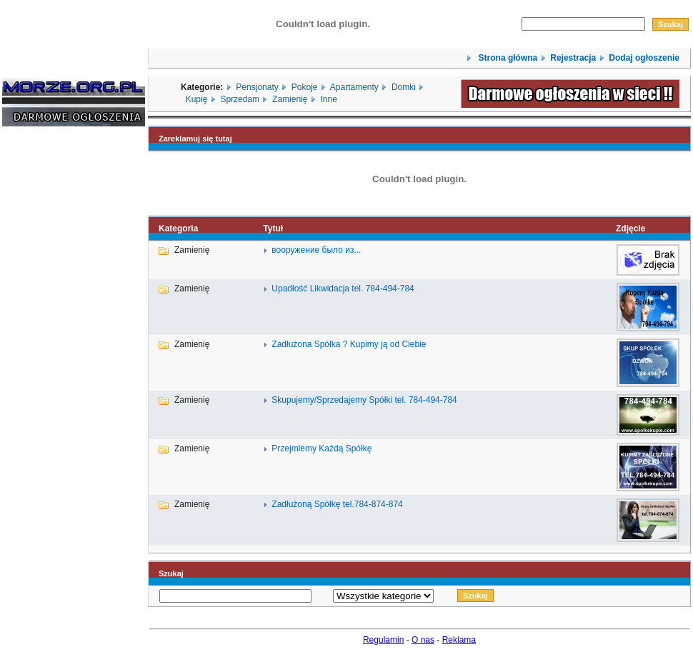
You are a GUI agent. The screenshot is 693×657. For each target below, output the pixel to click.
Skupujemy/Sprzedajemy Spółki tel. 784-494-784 (364, 400)
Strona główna (506, 58)
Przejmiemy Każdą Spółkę (321, 448)
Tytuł (273, 229)
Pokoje (304, 87)
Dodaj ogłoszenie (644, 58)
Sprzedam (239, 99)
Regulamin (383, 640)
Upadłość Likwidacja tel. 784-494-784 (342, 289)
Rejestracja (573, 58)
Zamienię (289, 99)
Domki (404, 87)
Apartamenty (354, 87)
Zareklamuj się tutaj (195, 138)
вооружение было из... (316, 250)
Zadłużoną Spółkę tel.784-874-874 (336, 504)
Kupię (197, 99)
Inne (328, 99)
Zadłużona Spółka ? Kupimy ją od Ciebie (348, 344)
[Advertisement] (45, 354)
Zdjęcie (630, 229)
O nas (423, 640)
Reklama (459, 640)
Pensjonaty (257, 87)
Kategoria (178, 229)
